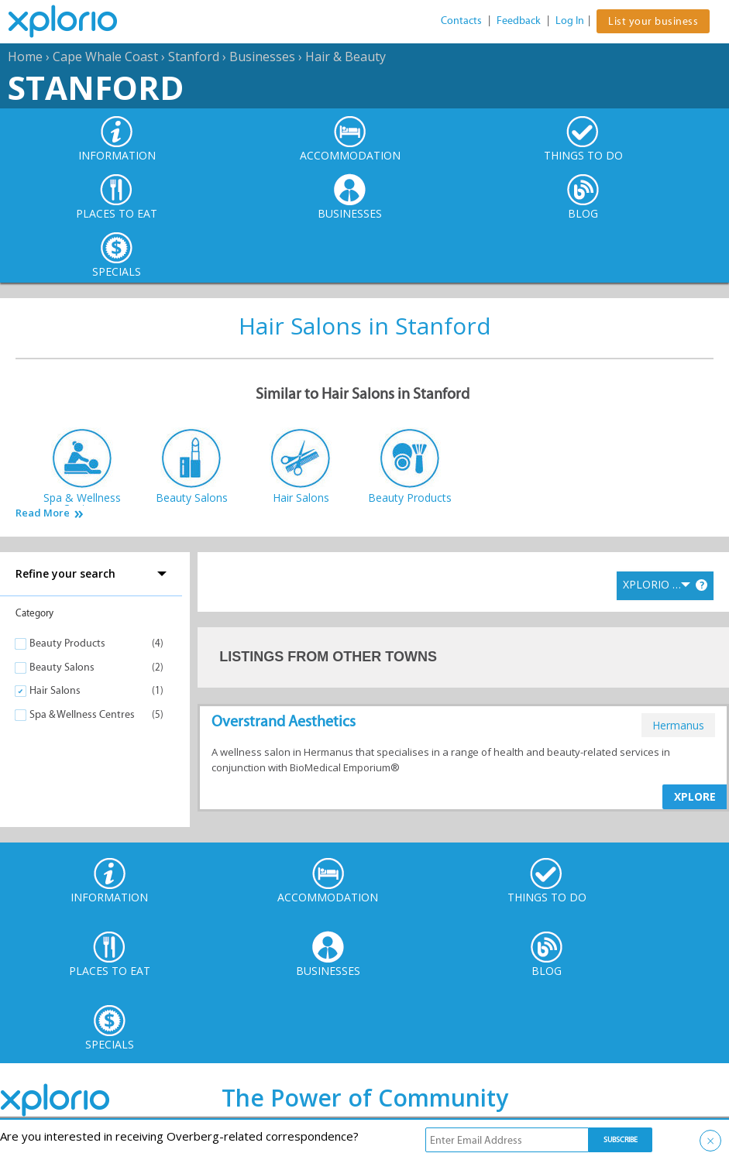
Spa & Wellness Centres (82, 714)
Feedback (519, 20)
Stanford (193, 56)
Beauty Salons (62, 667)
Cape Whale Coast (105, 56)
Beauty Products (67, 643)
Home (25, 56)
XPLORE (695, 796)
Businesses (262, 56)
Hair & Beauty (345, 56)
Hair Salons (55, 690)
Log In (569, 20)
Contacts (461, 20)
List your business (653, 21)
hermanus (678, 725)
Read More (42, 513)
